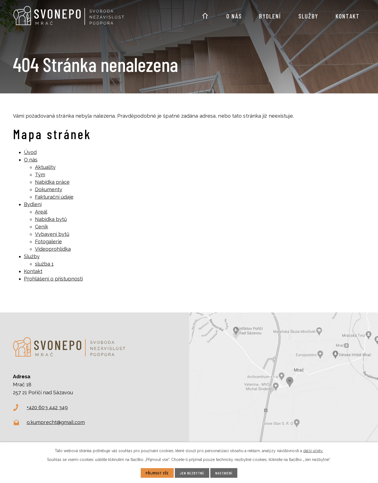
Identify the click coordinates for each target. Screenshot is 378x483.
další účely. (313, 451)
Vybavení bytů (52, 234)
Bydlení (270, 16)
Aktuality (45, 167)
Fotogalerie (48, 241)
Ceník (41, 227)
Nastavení (223, 473)
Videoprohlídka (53, 249)
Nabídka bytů (51, 219)
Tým (40, 174)
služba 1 (44, 264)
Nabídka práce (52, 182)
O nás (234, 16)
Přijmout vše (157, 473)
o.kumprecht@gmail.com (56, 422)
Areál (41, 212)
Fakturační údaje (54, 197)
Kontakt (348, 16)
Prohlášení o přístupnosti (53, 279)
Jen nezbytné (192, 473)
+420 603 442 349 (47, 407)
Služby (308, 16)
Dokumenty (48, 189)
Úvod (205, 12)
